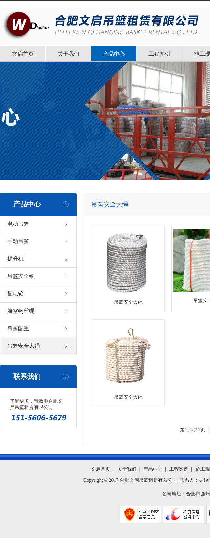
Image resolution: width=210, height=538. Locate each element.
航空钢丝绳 (21, 311)
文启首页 (23, 54)
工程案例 (159, 54)
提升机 (15, 259)
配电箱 (15, 293)
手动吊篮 (18, 241)
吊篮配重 (18, 328)
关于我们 (68, 54)
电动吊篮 (18, 224)
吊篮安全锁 (21, 276)
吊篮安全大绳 (23, 346)
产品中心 (114, 54)
